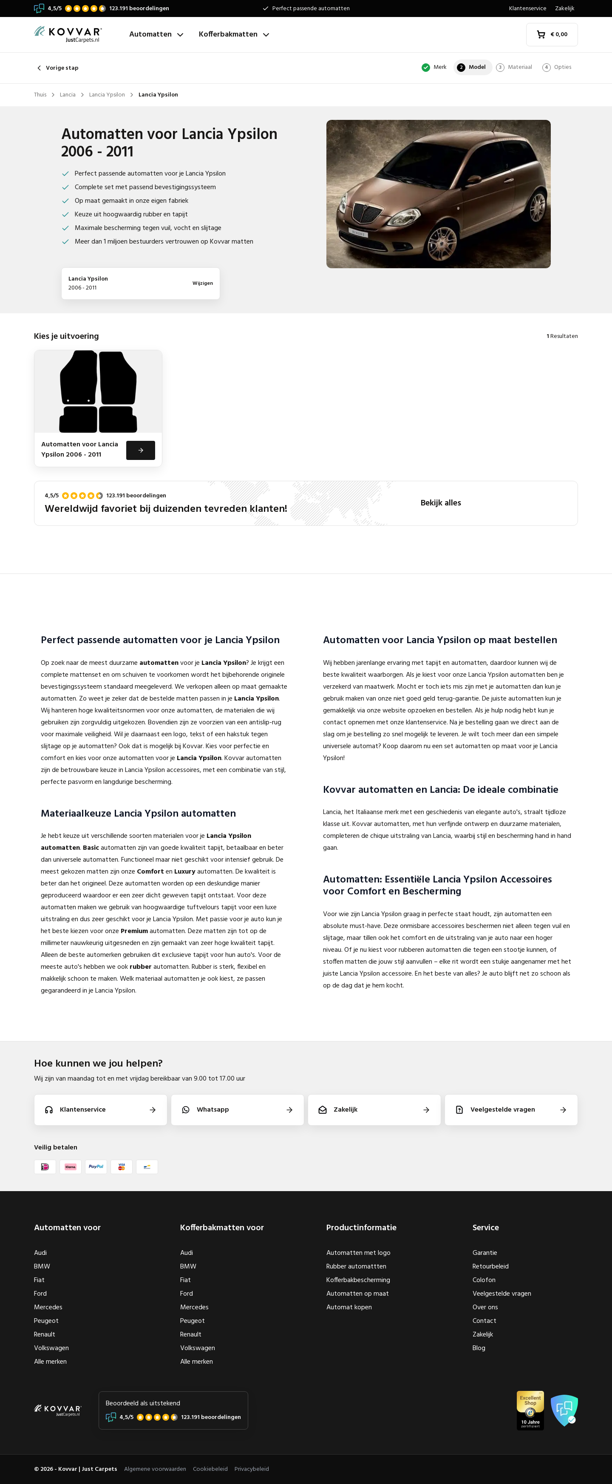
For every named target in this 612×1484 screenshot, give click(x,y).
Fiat (39, 1280)
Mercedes (48, 1307)
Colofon (484, 1280)
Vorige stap (56, 68)
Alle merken (50, 1362)
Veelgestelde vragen (502, 1294)
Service (486, 1228)
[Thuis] (78, 34)
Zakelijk (565, 9)
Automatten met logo (358, 1253)
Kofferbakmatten (235, 34)
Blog (479, 1348)
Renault (44, 1335)
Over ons (485, 1307)
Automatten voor (67, 1228)
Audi (40, 1253)
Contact (484, 1321)
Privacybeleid (252, 1469)
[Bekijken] (140, 460)
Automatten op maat (357, 1294)
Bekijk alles (441, 513)
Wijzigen (203, 283)
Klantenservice (528, 9)
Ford (40, 1294)
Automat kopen (349, 1307)
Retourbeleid (491, 1267)
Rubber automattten (356, 1267)
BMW (42, 1267)
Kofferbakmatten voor (222, 1228)
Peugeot (46, 1321)
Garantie (485, 1253)
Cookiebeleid (210, 1469)
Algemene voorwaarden (155, 1469)
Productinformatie (361, 1228)
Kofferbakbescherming (358, 1280)
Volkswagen (51, 1348)
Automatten (157, 34)
